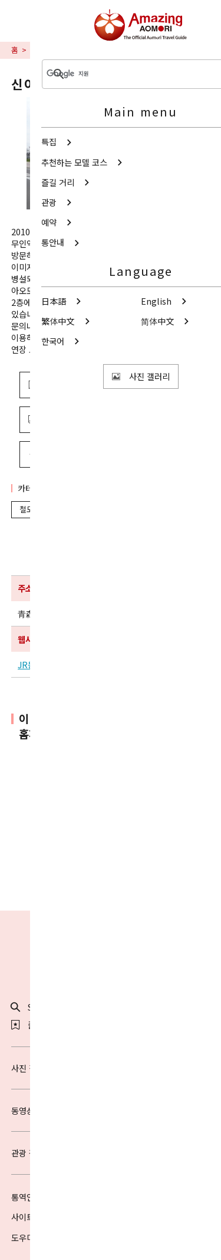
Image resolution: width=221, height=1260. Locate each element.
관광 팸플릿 (110, 1152)
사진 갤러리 (110, 1068)
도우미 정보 (31, 1237)
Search (33, 1007)
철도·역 (36, 509)
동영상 (110, 1110)
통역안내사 (30, 1197)
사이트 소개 (31, 1217)
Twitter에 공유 (86, 885)
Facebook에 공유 (133, 885)
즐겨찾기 (35, 1025)
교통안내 (45, 50)
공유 (77, 454)
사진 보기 (82, 419)
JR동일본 (34, 665)
